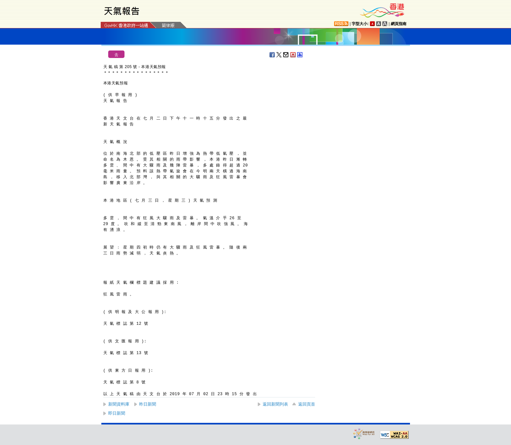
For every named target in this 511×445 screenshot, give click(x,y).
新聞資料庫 (118, 404)
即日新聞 (116, 413)
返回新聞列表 (275, 404)
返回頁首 (306, 404)
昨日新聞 (147, 404)
